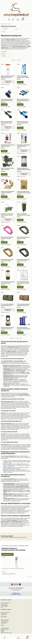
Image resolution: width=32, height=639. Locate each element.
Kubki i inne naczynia (7, 464)
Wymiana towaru (4, 613)
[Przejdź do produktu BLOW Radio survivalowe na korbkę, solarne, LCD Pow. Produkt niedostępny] (8, 207)
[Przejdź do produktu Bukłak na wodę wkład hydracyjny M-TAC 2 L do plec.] (24, 207)
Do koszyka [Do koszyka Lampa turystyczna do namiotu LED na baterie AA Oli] (4, 287)
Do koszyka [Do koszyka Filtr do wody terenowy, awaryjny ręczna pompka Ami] (20, 332)
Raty (2, 607)
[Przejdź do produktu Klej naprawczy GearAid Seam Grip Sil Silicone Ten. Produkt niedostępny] (24, 138)
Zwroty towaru (3, 614)
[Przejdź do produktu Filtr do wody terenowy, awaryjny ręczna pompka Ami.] (24, 320)
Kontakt (2, 631)
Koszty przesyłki (4, 603)
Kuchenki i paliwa (7, 460)
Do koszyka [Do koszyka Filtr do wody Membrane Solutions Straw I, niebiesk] (20, 82)
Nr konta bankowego (5, 619)
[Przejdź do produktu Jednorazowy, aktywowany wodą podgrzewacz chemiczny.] (24, 184)
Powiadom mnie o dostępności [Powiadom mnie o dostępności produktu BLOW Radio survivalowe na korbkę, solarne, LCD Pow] (8, 219)
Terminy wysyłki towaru (5, 602)
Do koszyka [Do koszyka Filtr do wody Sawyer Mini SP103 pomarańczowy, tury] (20, 104)
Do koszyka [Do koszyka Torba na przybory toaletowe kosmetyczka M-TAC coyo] (20, 310)
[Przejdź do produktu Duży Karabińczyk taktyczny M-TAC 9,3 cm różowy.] (8, 230)
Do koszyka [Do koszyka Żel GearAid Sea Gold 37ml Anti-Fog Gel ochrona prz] (4, 151)
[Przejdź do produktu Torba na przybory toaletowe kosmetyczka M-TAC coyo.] (24, 297)
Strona (13, 60)
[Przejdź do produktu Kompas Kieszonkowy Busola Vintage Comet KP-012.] (8, 184)
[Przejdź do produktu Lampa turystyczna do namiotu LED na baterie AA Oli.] (8, 275)
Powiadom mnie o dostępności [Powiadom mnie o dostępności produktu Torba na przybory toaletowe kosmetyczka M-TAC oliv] (8, 310)
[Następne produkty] (17, 338)
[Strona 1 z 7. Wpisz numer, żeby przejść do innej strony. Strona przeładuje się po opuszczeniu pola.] (15, 60)
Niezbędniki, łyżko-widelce (9, 469)
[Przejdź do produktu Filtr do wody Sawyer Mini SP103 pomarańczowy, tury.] (24, 92)
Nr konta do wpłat (4, 606)
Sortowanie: (3, 53)
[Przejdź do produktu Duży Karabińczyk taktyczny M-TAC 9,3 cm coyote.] (8, 252)
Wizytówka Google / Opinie (6, 632)
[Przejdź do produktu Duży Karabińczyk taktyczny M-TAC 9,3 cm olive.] (24, 230)
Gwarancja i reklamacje (5, 612)
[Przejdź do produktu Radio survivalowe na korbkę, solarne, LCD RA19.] (8, 161)
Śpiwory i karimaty (7, 467)
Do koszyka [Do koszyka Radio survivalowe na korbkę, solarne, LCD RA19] (4, 174)
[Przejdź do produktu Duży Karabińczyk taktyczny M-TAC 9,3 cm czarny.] (24, 252)
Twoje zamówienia (4, 620)
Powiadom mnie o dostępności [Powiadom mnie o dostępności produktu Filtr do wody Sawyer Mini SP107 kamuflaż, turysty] (8, 127)
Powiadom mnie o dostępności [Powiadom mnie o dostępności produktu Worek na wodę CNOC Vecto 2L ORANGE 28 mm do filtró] (8, 82)
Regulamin (3, 630)
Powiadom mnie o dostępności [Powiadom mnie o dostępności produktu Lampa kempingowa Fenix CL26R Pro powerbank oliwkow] (24, 174)
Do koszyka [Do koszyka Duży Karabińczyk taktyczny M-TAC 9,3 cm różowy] (4, 242)
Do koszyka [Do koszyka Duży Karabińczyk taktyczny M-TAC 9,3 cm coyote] (4, 264)
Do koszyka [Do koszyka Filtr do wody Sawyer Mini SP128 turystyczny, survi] (20, 127)
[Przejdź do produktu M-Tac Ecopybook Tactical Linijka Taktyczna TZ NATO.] (24, 275)
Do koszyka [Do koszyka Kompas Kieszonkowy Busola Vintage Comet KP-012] (4, 196)
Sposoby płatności (4, 605)
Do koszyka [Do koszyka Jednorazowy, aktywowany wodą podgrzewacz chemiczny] (20, 196)
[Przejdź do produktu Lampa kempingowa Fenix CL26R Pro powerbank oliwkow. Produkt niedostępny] (24, 161)
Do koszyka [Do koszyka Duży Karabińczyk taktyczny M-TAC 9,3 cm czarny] (20, 264)
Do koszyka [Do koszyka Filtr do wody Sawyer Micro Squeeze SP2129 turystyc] (4, 104)
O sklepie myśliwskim (5, 628)
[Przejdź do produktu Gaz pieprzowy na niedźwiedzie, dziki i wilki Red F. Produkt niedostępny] (16, 561)
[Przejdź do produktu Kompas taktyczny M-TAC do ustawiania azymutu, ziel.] (8, 320)
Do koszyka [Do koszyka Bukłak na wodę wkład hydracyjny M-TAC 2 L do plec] (20, 219)
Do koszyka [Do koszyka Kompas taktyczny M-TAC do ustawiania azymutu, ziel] (4, 332)
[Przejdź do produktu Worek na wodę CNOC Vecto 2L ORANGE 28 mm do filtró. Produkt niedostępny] (8, 69)
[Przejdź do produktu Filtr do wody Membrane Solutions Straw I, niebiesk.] (24, 69)
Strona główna (3, 23)
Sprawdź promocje (7, 554)
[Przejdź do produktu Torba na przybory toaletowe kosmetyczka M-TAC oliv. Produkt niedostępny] (8, 297)
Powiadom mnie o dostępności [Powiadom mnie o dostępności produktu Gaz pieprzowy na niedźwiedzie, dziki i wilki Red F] (9, 573)
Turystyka (8, 23)
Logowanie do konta (5, 621)
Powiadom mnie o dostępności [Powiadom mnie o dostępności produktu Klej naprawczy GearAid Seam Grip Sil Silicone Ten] (24, 151)
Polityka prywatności (5, 629)
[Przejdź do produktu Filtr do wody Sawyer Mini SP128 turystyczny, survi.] (24, 115)
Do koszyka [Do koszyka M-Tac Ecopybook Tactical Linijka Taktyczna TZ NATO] (20, 287)
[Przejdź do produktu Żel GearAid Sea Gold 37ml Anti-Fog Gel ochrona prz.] (8, 138)
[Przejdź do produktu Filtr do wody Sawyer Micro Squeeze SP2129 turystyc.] (8, 92)
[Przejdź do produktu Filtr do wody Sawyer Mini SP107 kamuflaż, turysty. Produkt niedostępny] (8, 115)
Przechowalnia (3, 623)
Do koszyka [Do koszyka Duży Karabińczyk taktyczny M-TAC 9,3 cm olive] (20, 242)
